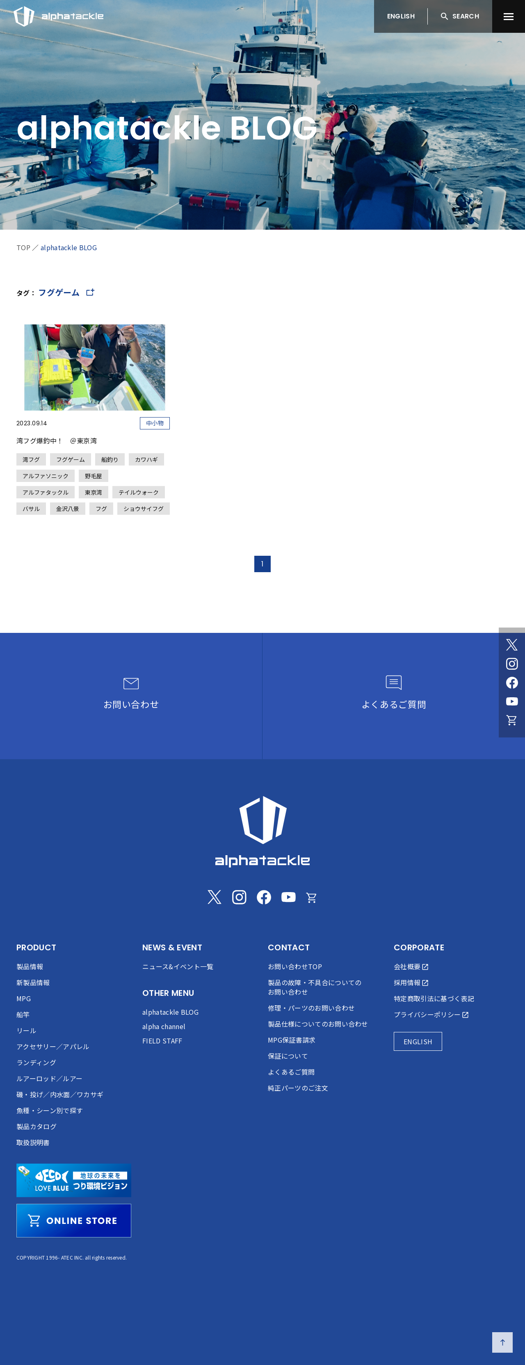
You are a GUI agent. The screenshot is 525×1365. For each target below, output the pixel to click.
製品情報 (29, 966)
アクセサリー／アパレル (53, 1046)
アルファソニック (45, 476)
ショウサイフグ (143, 508)
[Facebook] (512, 682)
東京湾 (93, 492)
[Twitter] (512, 645)
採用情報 (407, 982)
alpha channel (163, 1026)
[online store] (73, 1220)
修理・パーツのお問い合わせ (311, 1008)
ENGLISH (401, 16)
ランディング (36, 1062)
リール (26, 1030)
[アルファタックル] (58, 14)
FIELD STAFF (162, 1040)
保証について (288, 1056)
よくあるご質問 (291, 1072)
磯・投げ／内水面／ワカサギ (59, 1094)
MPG (23, 998)
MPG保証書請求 (292, 1040)
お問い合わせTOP (295, 966)
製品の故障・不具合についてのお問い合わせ (314, 987)
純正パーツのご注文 (298, 1088)
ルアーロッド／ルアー (49, 1078)
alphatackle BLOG (69, 247)
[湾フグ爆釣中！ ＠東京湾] (93, 419)
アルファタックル (45, 492)
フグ (101, 508)
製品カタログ (36, 1126)
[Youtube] (512, 701)
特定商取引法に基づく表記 (434, 998)
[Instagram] (512, 663)
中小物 (155, 423)
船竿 (23, 1014)
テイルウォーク (139, 492)
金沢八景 (67, 508)
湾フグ (31, 459)
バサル (31, 508)
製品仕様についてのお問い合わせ (318, 1024)
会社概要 (407, 966)
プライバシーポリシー (427, 1014)
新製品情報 (33, 982)
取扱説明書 (33, 1142)
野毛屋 (93, 476)
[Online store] (512, 720)
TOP (23, 247)
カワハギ (146, 459)
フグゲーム (70, 459)
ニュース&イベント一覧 (178, 966)
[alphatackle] (262, 831)
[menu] (508, 16)
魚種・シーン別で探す (49, 1110)
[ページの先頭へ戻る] (502, 1342)
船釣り (110, 459)
